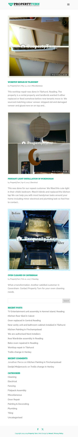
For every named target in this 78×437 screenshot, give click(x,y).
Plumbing (12, 408)
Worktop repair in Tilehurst (23, 82)
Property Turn (32, 433)
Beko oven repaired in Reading (23, 343)
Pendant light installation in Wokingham (30, 178)
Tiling (10, 413)
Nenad (51, 433)
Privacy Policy (58, 433)
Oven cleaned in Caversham (22, 275)
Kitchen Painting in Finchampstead (25, 329)
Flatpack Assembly (17, 390)
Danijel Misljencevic (17, 366)
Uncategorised (15, 417)
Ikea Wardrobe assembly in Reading (25, 338)
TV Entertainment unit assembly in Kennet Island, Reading (36, 311)
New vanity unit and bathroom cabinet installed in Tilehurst (36, 325)
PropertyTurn (15, 86)
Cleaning (35, 279)
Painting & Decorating (18, 404)
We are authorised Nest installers (24, 334)
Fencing (12, 386)
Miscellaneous (37, 86)
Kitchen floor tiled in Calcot (21, 316)
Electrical (34, 182)
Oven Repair (14, 399)
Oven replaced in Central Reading (24, 320)
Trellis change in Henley (19, 352)
